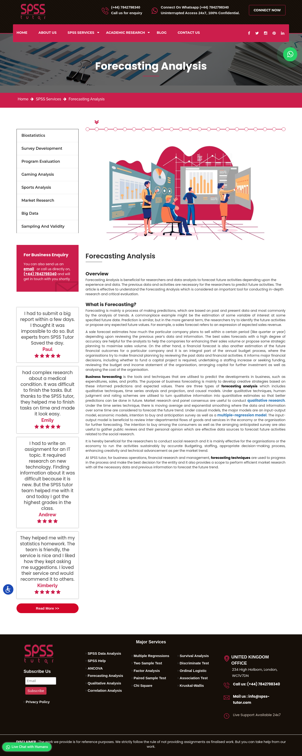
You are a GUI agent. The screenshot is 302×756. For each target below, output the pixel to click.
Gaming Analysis (37, 174)
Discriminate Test (194, 663)
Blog (162, 32)
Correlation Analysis (105, 690)
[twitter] (257, 33)
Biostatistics (33, 135)
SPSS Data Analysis (104, 653)
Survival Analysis (194, 656)
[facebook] (249, 33)
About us (47, 32)
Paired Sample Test (150, 678)
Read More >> (47, 608)
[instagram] (265, 33)
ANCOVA (95, 668)
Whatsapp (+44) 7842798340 (195, 7)
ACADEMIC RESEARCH (125, 32)
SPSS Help (97, 661)
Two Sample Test (148, 663)
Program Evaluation (40, 161)
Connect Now (267, 10)
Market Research (37, 200)
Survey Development (41, 148)
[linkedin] (282, 33)
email (29, 268)
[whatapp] (290, 54)
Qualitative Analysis (104, 683)
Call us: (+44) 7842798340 (256, 684)
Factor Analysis (147, 671)
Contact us (189, 32)
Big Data (29, 213)
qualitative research (266, 400)
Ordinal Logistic (193, 671)
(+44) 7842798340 (125, 7)
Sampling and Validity (43, 226)
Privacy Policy (38, 702)
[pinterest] (274, 33)
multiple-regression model (242, 415)
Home (22, 32)
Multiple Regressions (151, 656)
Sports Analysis (36, 187)
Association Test (194, 678)
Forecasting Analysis (87, 99)
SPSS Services (81, 32)
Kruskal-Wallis (192, 685)
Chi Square (143, 685)
